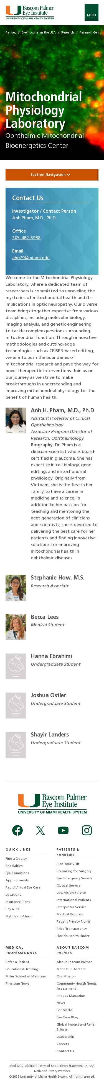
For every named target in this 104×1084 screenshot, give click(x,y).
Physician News (17, 983)
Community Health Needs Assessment (77, 986)
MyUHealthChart (19, 916)
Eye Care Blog (67, 1017)
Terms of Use (47, 1066)
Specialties (14, 866)
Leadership (65, 1037)
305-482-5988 (26, 238)
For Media (65, 1010)
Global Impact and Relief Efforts (76, 1027)
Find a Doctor (16, 859)
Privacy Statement (71, 1066)
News (61, 1003)
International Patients (74, 900)
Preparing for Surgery (74, 871)
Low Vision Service (71, 893)
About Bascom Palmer (74, 962)
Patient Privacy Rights (74, 921)
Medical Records (70, 914)
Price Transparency (72, 929)
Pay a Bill (12, 909)
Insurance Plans (18, 902)
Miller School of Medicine (26, 976)
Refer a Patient (17, 962)
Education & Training (22, 969)
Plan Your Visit (68, 864)
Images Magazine (71, 996)
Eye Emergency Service (74, 878)
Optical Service (68, 885)
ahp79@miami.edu (31, 258)
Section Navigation (52, 175)
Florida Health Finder (73, 936)
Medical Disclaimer (22, 1066)
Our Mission (66, 976)
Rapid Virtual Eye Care (23, 887)
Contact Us (65, 1051)
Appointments (17, 880)
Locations (13, 895)
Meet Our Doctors (71, 969)
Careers (63, 1044)
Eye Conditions (17, 873)
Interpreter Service (72, 907)
